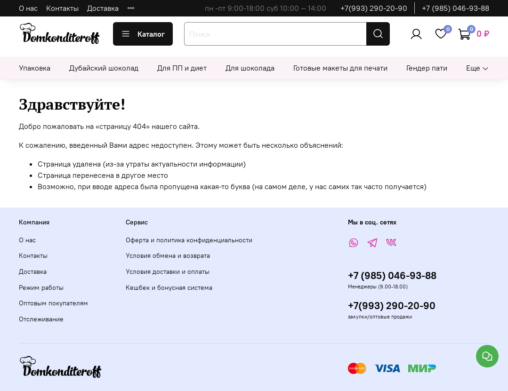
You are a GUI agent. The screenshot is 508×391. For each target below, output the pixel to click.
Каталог (143, 34)
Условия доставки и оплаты (168, 271)
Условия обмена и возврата (168, 255)
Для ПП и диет (182, 67)
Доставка (103, 8)
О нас (28, 8)
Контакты (62, 8)
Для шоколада (250, 67)
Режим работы (41, 287)
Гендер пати (426, 67)
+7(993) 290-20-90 (373, 8)
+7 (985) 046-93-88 (455, 8)
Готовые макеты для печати (340, 67)
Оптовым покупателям (53, 303)
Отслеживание (41, 319)
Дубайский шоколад (103, 67)
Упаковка (34, 67)
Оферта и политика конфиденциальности (189, 240)
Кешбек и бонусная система (169, 287)
